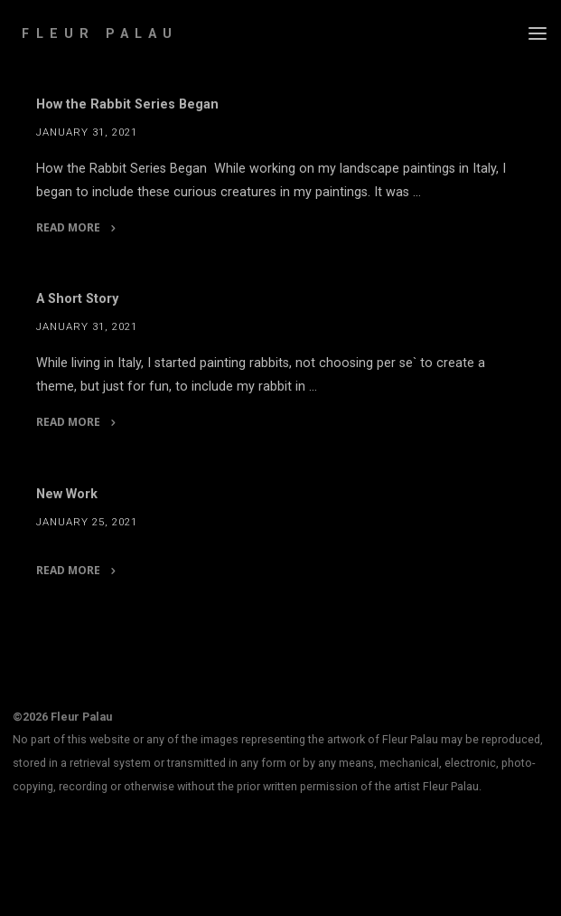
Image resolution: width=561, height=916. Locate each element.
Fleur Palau (100, 34)
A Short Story (77, 299)
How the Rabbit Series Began (127, 104)
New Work (67, 494)
